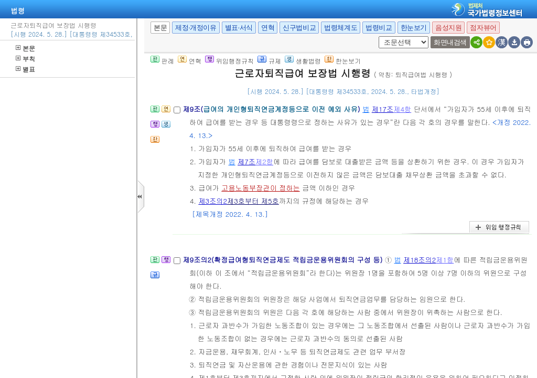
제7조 (246, 161)
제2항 (264, 161)
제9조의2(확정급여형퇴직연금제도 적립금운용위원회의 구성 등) (283, 260)
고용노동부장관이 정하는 (260, 188)
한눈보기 (414, 28)
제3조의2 (212, 201)
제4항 (402, 109)
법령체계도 (340, 28)
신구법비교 (299, 28)
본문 (25, 48)
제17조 (383, 109)
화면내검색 (450, 42)
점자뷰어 (483, 28)
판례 (162, 60)
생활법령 (303, 60)
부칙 (25, 58)
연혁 (267, 28)
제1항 (445, 260)
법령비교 (379, 28)
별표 (25, 69)
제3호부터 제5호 (253, 201)
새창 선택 (382, 36)
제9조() (272, 109)
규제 (269, 60)
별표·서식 (239, 28)
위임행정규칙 (229, 60)
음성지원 (448, 28)
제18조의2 (419, 260)
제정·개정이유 (195, 28)
